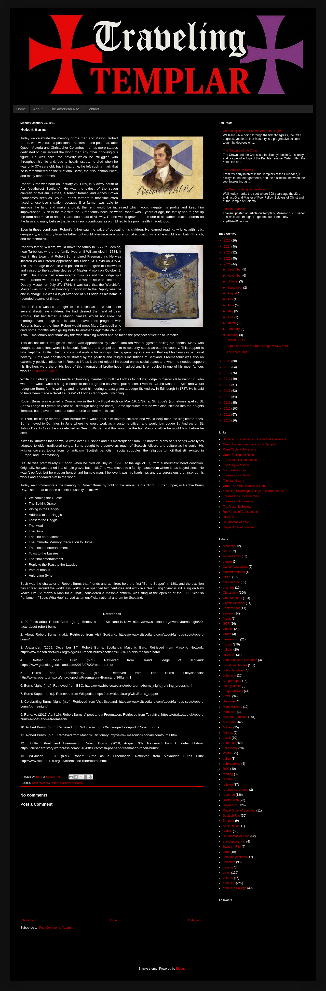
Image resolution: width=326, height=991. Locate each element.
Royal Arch (230, 805)
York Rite (229, 883)
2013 (228, 402)
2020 (228, 361)
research (77, 782)
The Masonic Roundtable (240, 460)
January (233, 335)
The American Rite (64, 109)
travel (226, 872)
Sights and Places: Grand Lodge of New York (257, 346)
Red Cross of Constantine (240, 512)
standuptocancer (234, 841)
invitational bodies (235, 665)
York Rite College (234, 888)
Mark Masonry (232, 707)
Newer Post (29, 920)
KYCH (227, 696)
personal (229, 743)
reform (227, 779)
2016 (228, 385)
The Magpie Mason (236, 465)
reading (228, 774)
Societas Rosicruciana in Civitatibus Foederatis (255, 439)
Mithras (228, 732)
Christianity (230, 592)
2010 (228, 420)
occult (227, 738)
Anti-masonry (232, 556)
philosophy (230, 748)
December (234, 269)
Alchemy (229, 546)
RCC (226, 769)
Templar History (233, 481)
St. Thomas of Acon (236, 522)
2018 (228, 373)
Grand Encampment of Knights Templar (249, 444)
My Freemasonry (234, 470)
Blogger (181, 968)
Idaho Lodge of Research (240, 660)
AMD (226, 551)
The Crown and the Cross (240, 150)
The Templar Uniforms (238, 170)
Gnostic (228, 629)
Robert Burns (236, 340)
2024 (228, 246)
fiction (227, 618)
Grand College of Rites (238, 455)
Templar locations (235, 857)
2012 (228, 408)
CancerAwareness (235, 566)
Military (228, 727)
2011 (228, 414)
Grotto (227, 634)
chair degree (231, 582)
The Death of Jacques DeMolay (244, 189)
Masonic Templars (235, 717)
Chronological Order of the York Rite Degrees (253, 131)
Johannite (229, 675)
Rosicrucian (231, 800)
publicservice (231, 763)
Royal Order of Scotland (239, 527)
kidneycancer (232, 686)
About (38, 109)
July (230, 299)
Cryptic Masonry (234, 603)
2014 (228, 397)
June (231, 305)
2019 (228, 367)
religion (228, 784)
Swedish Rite (232, 846)
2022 (228, 258)
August (232, 293)
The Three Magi (237, 352)
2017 (228, 379)
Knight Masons (233, 691)
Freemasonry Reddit (237, 475)
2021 (228, 264)
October (233, 281)
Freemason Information (238, 501)
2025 (228, 240)
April (230, 317)
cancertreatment (234, 572)
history (55, 782)
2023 (228, 252)
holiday (228, 649)
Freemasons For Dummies (241, 496)
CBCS (227, 577)
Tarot (226, 852)
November (234, 275)
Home (21, 109)
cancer (227, 561)
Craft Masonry (40, 782)
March (232, 323)
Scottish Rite (231, 815)
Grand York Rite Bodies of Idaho (244, 486)
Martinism (229, 712)
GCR (226, 623)
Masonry (65, 782)
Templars (229, 862)
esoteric (228, 613)
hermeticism (231, 639)
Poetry (227, 753)
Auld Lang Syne (43, 371)
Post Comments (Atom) (55, 927)
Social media (231, 826)
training (228, 867)
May (230, 311)
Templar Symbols (234, 209)
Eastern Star (231, 608)
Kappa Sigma (232, 681)
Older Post (195, 920)
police (227, 758)
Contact (93, 109)
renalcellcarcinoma (235, 789)
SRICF (227, 831)
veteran (228, 878)
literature (229, 701)
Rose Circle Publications (239, 449)
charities (228, 587)
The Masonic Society (237, 506)
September (235, 287)
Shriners (228, 820)
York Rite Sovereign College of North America (253, 491)
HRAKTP (229, 517)
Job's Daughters (234, 670)
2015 (228, 391)
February (233, 329)
